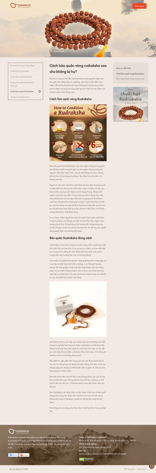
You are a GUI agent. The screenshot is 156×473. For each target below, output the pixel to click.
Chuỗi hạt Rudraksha (19, 71)
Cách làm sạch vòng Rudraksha (130, 73)
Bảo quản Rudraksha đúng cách (130, 78)
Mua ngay (139, 5)
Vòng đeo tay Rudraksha (21, 76)
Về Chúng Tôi (129, 469)
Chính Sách (142, 469)
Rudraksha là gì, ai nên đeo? (22, 65)
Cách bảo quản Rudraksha (22, 91)
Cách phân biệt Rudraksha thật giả (22, 84)
